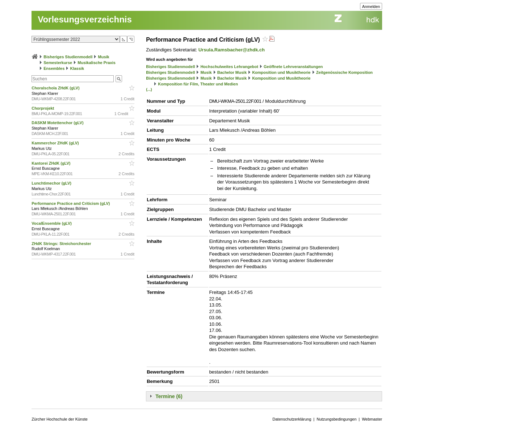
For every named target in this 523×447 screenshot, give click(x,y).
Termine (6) (168, 396)
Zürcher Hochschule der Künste (60, 419)
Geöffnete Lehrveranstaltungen (293, 66)
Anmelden (371, 6)
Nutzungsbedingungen (336, 419)
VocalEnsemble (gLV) (52, 223)
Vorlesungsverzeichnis (85, 19)
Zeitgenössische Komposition (344, 72)
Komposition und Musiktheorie (281, 72)
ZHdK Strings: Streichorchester (62, 243)
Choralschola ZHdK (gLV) (56, 88)
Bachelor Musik (232, 72)
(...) (149, 89)
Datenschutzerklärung (291, 419)
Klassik (77, 68)
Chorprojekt (43, 108)
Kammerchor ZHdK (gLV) (56, 143)
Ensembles (53, 68)
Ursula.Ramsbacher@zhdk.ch (231, 49)
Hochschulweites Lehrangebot (229, 66)
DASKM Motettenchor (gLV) (58, 123)
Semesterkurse (57, 62)
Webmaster (372, 419)
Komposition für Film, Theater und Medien (198, 84)
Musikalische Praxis (97, 62)
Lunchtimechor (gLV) (52, 183)
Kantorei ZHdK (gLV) (51, 163)
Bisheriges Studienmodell (67, 57)
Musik (103, 57)
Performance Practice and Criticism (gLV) (71, 203)
